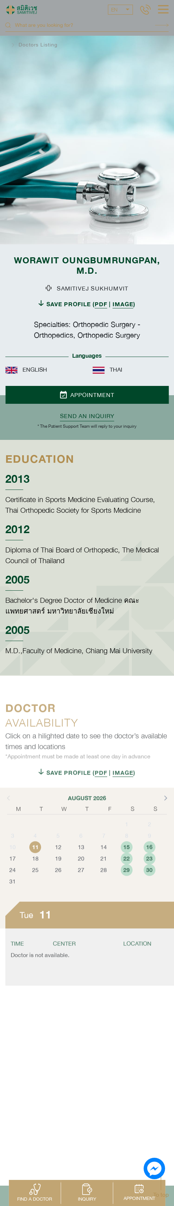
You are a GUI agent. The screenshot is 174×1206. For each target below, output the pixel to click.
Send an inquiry (87, 416)
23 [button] (149, 869)
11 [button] (35, 858)
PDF (101, 304)
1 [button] (126, 835)
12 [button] (58, 858)
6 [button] (81, 847)
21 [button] (103, 870)
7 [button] (103, 847)
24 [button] (12, 881)
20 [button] (81, 870)
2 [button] (149, 835)
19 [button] (58, 870)
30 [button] (149, 881)
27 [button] (81, 881)
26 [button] (58, 881)
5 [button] (58, 847)
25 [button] (35, 881)
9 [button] (149, 847)
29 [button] (126, 881)
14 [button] (103, 858)
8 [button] (126, 847)
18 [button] (35, 870)
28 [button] (103, 881)
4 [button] (35, 847)
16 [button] (149, 858)
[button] (165, 809)
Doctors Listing (38, 45)
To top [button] (161, 1194)
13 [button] (81, 858)
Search (162, 25)
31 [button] (12, 892)
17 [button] (12, 870)
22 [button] (126, 869)
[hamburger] (163, 10)
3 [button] (12, 847)
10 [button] (12, 858)
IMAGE (123, 304)
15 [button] (126, 858)
